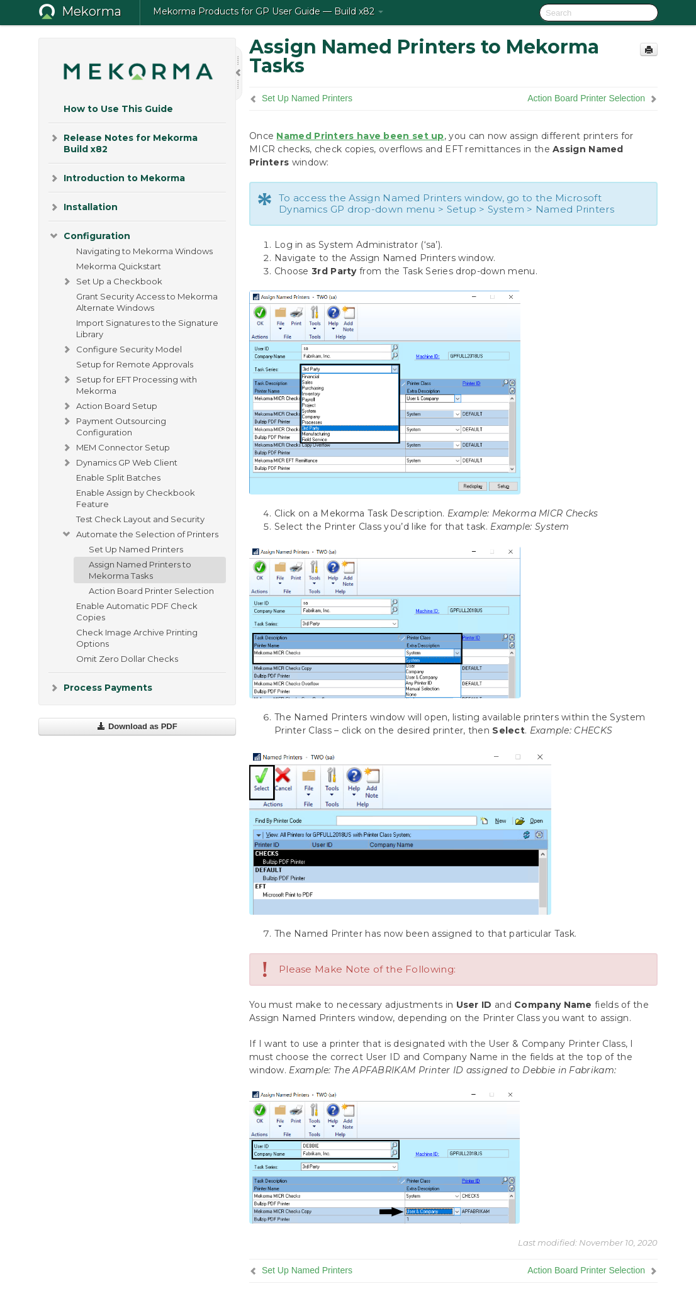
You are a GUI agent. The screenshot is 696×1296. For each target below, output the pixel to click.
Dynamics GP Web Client (119, 462)
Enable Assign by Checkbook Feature (135, 498)
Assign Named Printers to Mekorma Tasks (140, 570)
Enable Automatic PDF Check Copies (137, 611)
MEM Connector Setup (115, 447)
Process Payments (100, 687)
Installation (83, 207)
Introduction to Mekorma (116, 178)
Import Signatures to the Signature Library (147, 328)
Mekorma (91, 11)
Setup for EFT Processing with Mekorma (129, 384)
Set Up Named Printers (136, 549)
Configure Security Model (121, 349)
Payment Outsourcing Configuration (113, 425)
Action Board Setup (109, 405)
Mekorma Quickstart (118, 266)
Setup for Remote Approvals (134, 364)
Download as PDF (137, 726)
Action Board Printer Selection (151, 591)
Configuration (89, 235)
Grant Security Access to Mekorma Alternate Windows (147, 302)
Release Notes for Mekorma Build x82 (123, 142)
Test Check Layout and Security (140, 519)
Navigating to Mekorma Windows (144, 251)
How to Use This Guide (118, 109)
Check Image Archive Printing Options (137, 638)
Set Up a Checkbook (111, 281)
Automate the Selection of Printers (139, 534)
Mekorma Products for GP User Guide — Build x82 (268, 11)
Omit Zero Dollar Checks (127, 659)
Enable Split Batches (118, 477)
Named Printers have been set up (360, 136)
